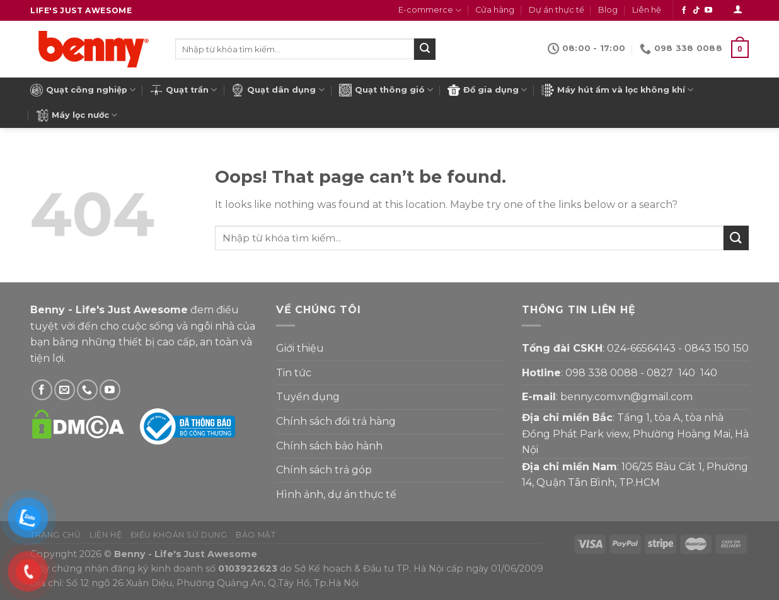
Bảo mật (255, 534)
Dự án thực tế (556, 9)
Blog (608, 9)
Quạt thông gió (386, 90)
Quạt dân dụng (277, 90)
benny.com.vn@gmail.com (626, 397)
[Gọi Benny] (87, 389)
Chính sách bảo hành (329, 446)
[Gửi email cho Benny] (64, 389)
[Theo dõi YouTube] (708, 10)
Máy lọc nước (76, 115)
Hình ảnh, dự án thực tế (336, 494)
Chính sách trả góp (324, 470)
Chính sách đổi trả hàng (336, 421)
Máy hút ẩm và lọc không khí (617, 90)
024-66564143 (641, 348)
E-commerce (429, 10)
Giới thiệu (300, 348)
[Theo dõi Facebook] (684, 10)
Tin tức (293, 373)
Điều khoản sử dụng (179, 534)
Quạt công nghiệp (83, 90)
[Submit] (425, 49)
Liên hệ (646, 9)
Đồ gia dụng (487, 90)
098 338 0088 (601, 373)
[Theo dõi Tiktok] (696, 10)
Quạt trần (183, 90)
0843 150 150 (716, 348)
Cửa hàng (494, 9)
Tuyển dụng (308, 397)
